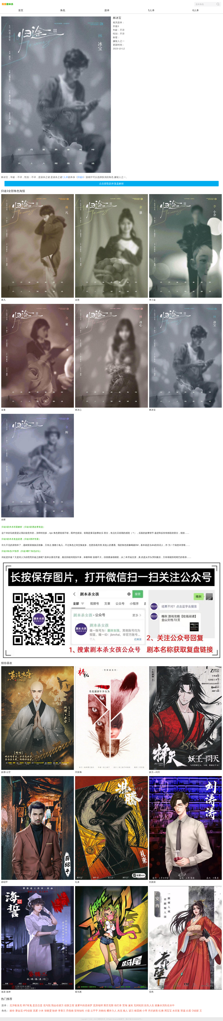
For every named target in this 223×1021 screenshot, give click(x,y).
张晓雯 (48, 1010)
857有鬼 (28, 1005)
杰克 (120, 1010)
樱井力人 (112, 1010)
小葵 (87, 1010)
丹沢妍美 (153, 1010)
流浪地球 (98, 1005)
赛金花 (19, 1010)
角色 (62, 10)
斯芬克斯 (109, 1005)
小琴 (145, 1010)
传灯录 (118, 1005)
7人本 (65, 177)
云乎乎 (94, 1010)
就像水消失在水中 (165, 1005)
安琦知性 (79, 1010)
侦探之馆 (69, 1005)
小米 (41, 1010)
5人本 (151, 10)
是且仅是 (38, 1005)
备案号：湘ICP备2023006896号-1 (130, 1019)
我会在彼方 (57, 1005)
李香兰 (62, 1010)
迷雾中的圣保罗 (84, 1005)
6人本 (195, 10)
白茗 (189, 1010)
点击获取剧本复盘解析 (111, 183)
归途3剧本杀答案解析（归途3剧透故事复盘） (23, 527)
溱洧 (130, 1005)
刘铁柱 (103, 1010)
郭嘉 (183, 1010)
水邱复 (176, 1010)
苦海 (125, 1005)
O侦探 (195, 1010)
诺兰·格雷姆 (135, 1010)
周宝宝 (168, 1010)
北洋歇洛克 (16, 1005)
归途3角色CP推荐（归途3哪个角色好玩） (22, 551)
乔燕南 (70, 1010)
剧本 (107, 10)
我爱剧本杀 (101, 1019)
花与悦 (47, 1005)
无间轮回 (139, 1005)
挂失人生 (149, 1005)
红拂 (161, 1010)
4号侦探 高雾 (31, 1010)
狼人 (126, 1010)
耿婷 (55, 1010)
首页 (20, 10)
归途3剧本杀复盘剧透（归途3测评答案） (21, 539)
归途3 (80, 177)
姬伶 (12, 1010)
